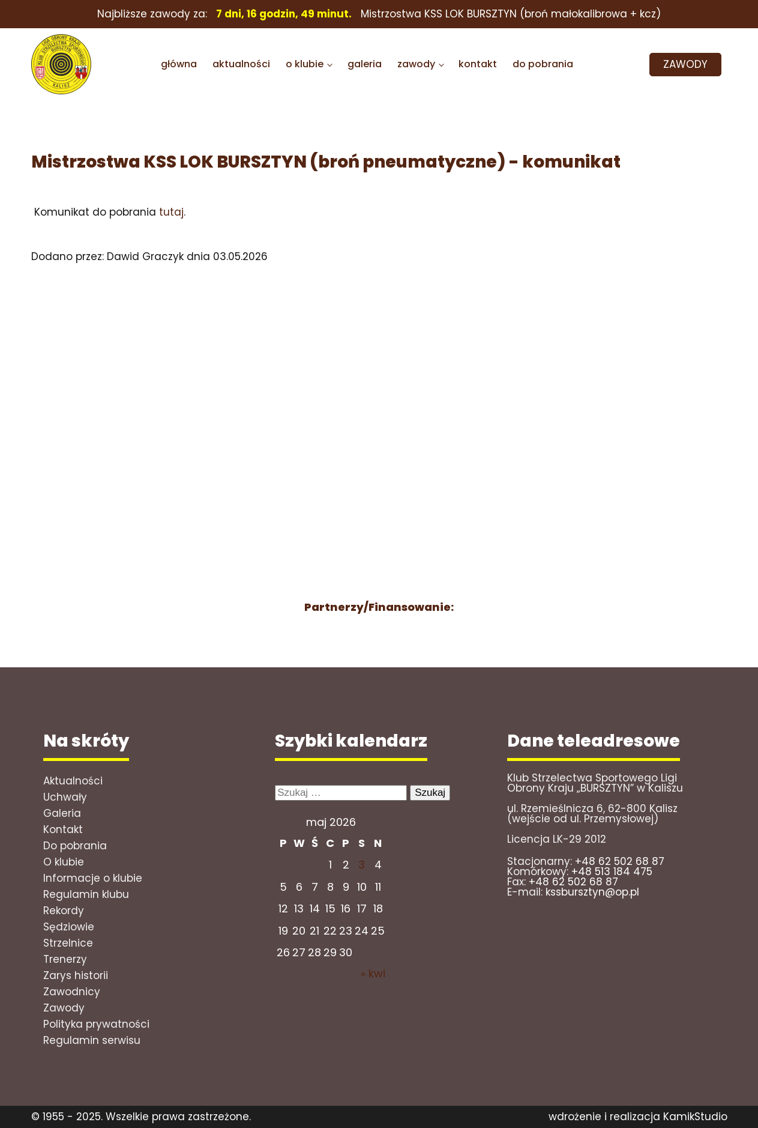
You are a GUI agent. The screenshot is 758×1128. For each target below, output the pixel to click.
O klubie (63, 862)
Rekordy (63, 910)
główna (179, 64)
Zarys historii (75, 975)
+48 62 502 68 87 (619, 861)
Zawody (64, 1008)
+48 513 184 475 (611, 871)
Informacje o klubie (92, 878)
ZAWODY (685, 64)
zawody (416, 64)
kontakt (478, 64)
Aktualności (73, 781)
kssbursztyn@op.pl (592, 892)
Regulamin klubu (86, 894)
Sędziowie (68, 927)
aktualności (241, 64)
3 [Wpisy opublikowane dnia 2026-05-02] (361, 864)
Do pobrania (75, 845)
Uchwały (65, 797)
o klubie (304, 64)
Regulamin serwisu (91, 1040)
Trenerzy (65, 959)
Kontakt (63, 829)
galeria (364, 64)
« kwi (373, 973)
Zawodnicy (71, 991)
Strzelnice (68, 943)
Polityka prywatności (96, 1024)
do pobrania (543, 64)
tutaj (171, 212)
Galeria (62, 813)
